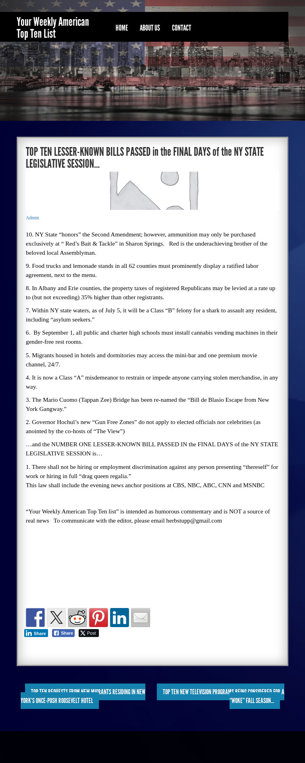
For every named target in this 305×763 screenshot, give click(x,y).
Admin (32, 218)
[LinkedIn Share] (36, 633)
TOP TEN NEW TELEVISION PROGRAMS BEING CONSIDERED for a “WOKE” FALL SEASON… (223, 696)
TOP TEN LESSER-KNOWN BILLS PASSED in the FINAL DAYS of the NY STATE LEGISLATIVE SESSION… (145, 158)
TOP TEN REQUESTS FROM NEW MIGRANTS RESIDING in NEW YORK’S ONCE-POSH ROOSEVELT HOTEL (83, 696)
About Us (150, 28)
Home (122, 28)
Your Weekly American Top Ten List (53, 28)
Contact (181, 28)
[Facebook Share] (63, 633)
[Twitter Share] (89, 633)
